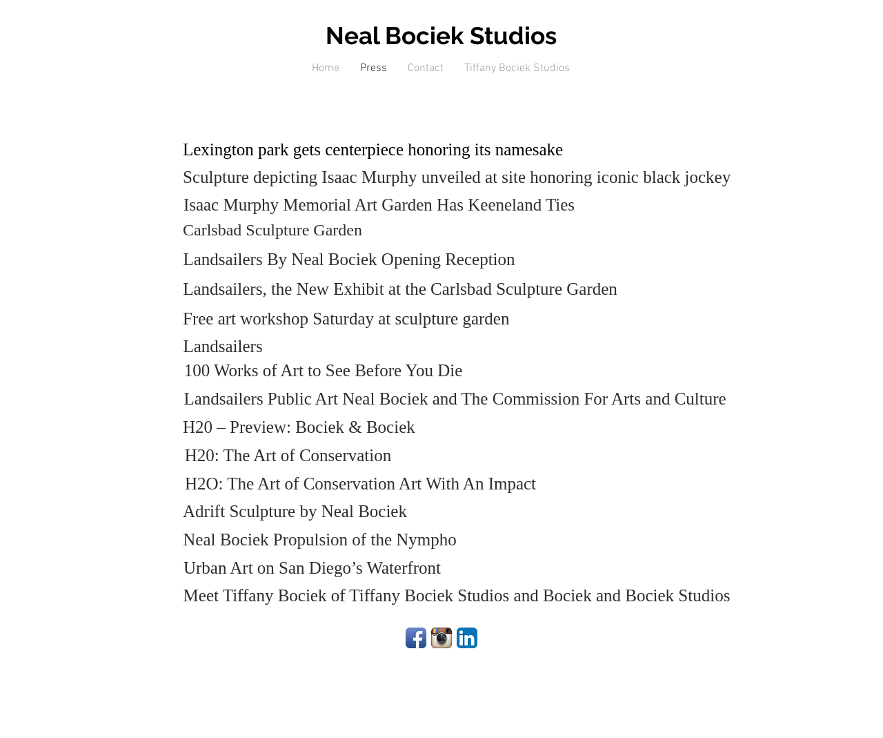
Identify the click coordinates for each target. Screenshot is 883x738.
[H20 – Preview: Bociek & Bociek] (299, 427)
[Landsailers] (223, 346)
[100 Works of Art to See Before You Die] (323, 370)
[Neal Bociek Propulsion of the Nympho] (320, 539)
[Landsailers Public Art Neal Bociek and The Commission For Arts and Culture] (455, 399)
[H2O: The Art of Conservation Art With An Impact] (360, 484)
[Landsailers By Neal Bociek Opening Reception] (349, 259)
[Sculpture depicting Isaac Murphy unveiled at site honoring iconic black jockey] (457, 177)
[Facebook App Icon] (416, 638)
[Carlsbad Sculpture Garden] (272, 230)
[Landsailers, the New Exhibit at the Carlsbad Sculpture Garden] (400, 288)
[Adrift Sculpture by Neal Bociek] (295, 511)
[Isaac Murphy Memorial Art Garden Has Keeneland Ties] (379, 205)
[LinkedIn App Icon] (467, 638)
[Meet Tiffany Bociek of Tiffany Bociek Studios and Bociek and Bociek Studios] (457, 595)
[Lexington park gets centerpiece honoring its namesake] (373, 149)
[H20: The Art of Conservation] (288, 455)
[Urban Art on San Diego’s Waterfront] (312, 568)
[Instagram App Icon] (441, 638)
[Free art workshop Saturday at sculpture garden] (346, 319)
